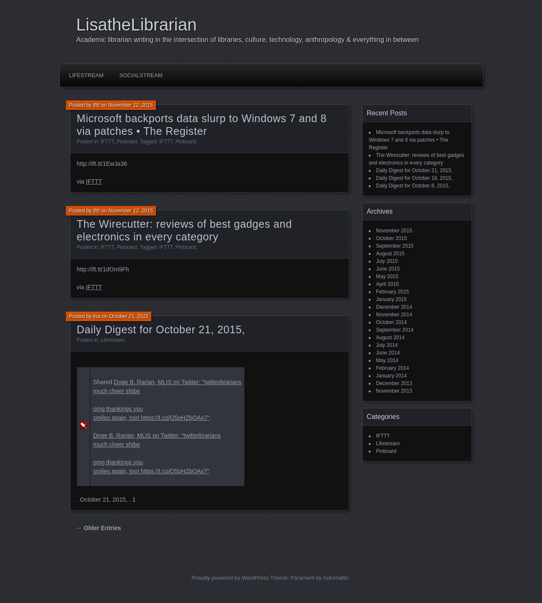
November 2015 (394, 231)
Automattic (336, 578)
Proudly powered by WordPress (230, 578)
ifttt (96, 105)
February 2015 (392, 292)
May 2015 (387, 276)
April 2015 (387, 284)
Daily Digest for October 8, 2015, (413, 186)
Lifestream (86, 75)
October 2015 (391, 238)
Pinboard (127, 142)
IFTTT (107, 142)
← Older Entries (98, 528)
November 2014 (394, 315)
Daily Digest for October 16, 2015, (414, 178)
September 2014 (395, 330)
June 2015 (388, 269)
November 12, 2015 (130, 105)
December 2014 (394, 307)
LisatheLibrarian (136, 24)
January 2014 (391, 376)
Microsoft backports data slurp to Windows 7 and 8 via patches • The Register (409, 140)
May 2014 (387, 360)
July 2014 (387, 345)
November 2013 (394, 391)
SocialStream (141, 75)
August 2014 (390, 338)
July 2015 (387, 261)
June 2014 (388, 353)
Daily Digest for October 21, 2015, (161, 329)
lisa (97, 316)
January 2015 (391, 299)
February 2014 (392, 368)
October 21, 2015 (129, 316)
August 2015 (390, 254)
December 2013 (394, 383)
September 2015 (395, 246)
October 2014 (391, 322)
